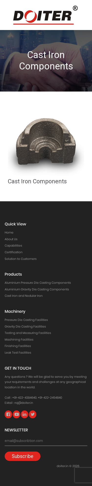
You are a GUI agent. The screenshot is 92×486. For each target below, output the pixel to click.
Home (9, 232)
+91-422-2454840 (50, 397)
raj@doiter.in (23, 403)
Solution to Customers (21, 259)
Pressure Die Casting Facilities (26, 320)
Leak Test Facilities (18, 352)
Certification (14, 252)
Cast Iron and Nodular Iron (24, 296)
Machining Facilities (19, 339)
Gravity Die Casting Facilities (25, 326)
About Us (11, 239)
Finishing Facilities (18, 346)
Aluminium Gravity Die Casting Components (37, 289)
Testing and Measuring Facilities (28, 333)
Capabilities (13, 245)
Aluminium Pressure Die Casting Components (38, 283)
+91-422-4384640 (24, 397)
